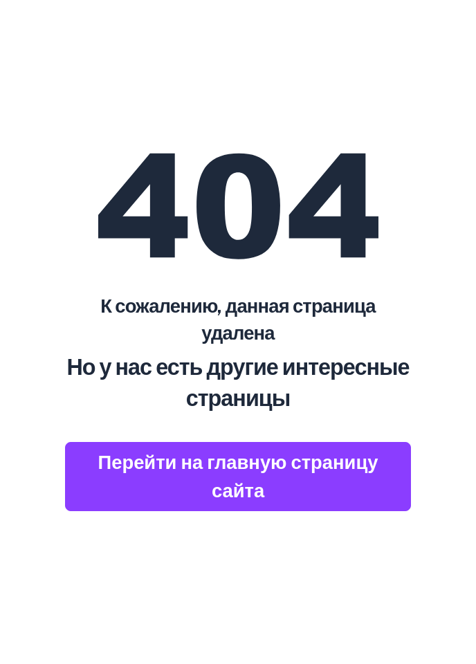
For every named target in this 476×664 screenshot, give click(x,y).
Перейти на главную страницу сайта (238, 476)
